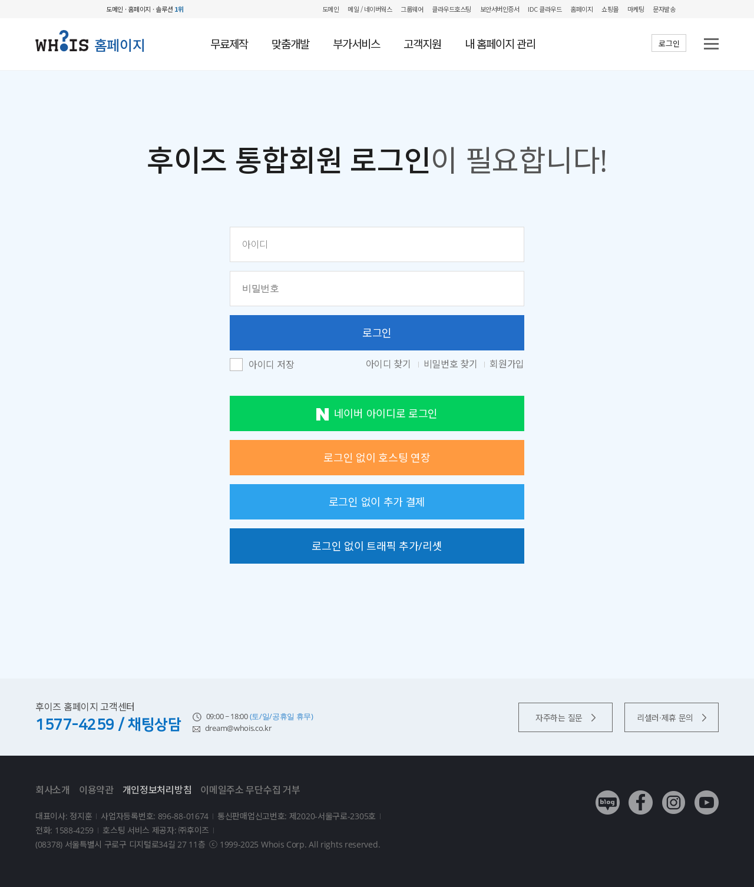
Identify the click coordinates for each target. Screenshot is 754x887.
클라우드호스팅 (451, 9)
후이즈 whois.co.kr (67, 9)
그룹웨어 (412, 9)
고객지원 (422, 44)
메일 (353, 9)
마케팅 (635, 9)
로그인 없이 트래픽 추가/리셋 (377, 546)
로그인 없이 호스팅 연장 (376, 458)
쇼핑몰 (610, 9)
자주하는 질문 (565, 717)
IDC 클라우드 (544, 9)
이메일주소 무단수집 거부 (250, 789)
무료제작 (229, 44)
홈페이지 (581, 9)
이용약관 (96, 789)
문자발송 (664, 9)
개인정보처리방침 (157, 789)
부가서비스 (356, 44)
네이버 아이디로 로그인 (377, 413)
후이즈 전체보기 (713, 9)
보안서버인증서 (500, 9)
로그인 (669, 43)
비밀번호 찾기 (452, 364)
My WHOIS (692, 9)
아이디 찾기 (390, 364)
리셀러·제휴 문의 (671, 717)
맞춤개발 (290, 44)
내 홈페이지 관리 (500, 44)
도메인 (330, 9)
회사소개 (52, 789)
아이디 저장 (271, 365)
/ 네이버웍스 (375, 9)
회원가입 (507, 364)
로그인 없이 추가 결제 (377, 502)
